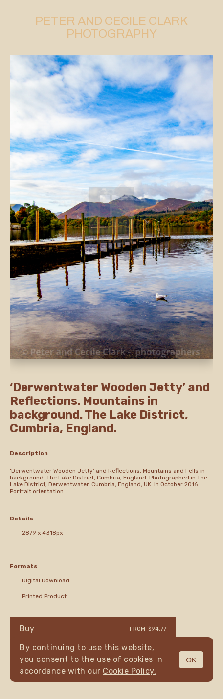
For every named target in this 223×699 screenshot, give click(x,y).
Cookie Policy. (129, 671)
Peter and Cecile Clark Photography (111, 27)
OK (191, 660)
